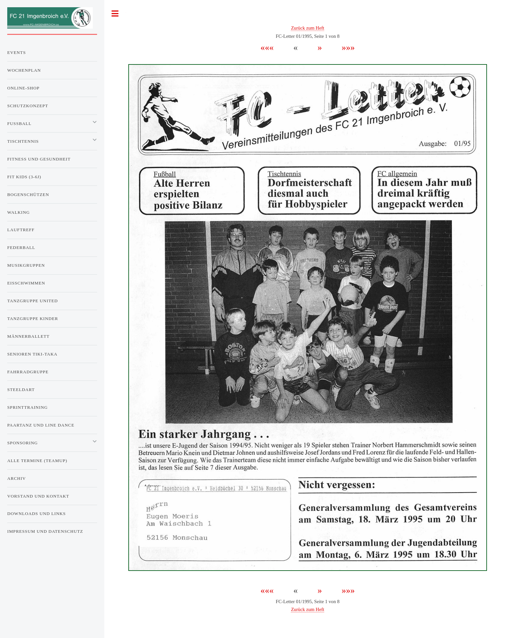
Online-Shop (23, 88)
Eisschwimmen (26, 283)
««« (273, 47)
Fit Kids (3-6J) (24, 176)
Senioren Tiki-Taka (32, 354)
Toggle (115, 13)
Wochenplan (24, 70)
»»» (344, 47)
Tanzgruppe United (32, 300)
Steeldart (21, 389)
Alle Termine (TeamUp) (37, 460)
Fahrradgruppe (27, 371)
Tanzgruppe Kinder (32, 318)
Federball (21, 247)
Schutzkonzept (27, 105)
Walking (18, 212)
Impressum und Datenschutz (45, 531)
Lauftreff (21, 229)
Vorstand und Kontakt (38, 496)
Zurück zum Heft (307, 28)
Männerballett (28, 336)
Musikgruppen (26, 265)
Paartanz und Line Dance (40, 425)
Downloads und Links (36, 513)
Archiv (16, 478)
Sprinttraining (27, 407)
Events (16, 52)
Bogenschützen (28, 194)
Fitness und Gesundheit (38, 159)
